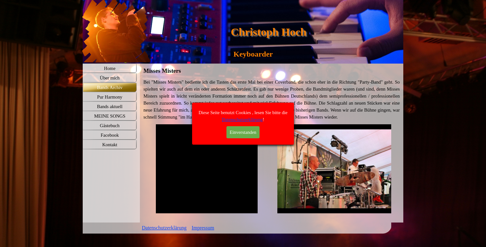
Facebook (110, 135)
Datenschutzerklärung (164, 227)
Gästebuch (110, 125)
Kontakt (109, 144)
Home (109, 68)
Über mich (110, 77)
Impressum (202, 227)
